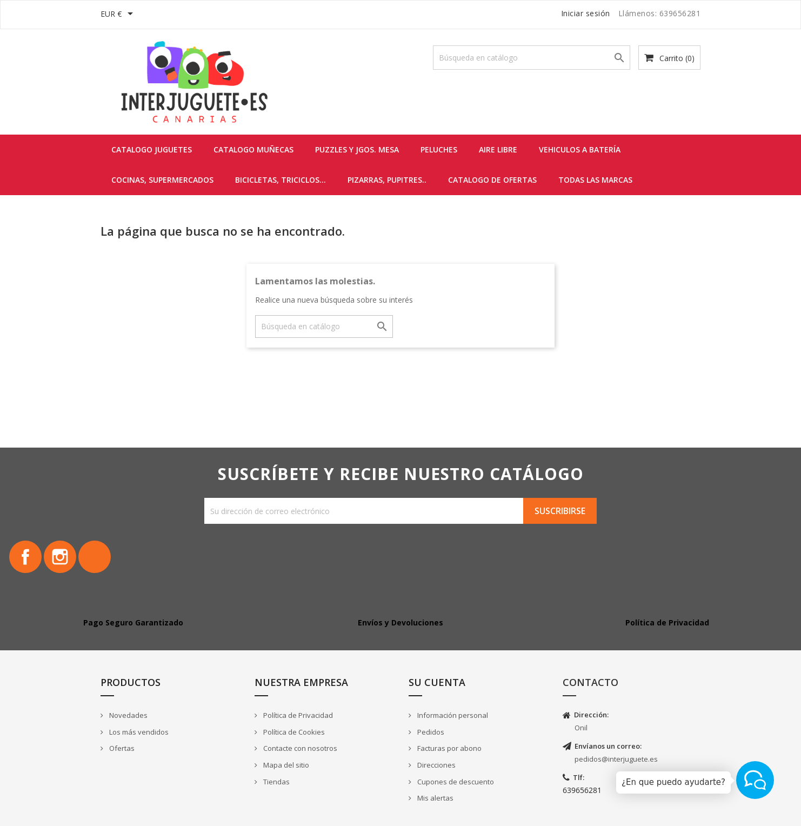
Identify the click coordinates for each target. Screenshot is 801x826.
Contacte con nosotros (299, 748)
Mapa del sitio (285, 765)
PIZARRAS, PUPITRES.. (387, 180)
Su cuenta (437, 682)
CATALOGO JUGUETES (151, 149)
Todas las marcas (595, 180)
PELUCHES (438, 149)
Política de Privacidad (297, 715)
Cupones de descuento (455, 782)
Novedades (128, 715)
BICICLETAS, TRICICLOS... (280, 180)
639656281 (582, 790)
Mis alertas (434, 798)
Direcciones (436, 765)
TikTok (94, 557)
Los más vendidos (138, 732)
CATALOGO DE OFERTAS (492, 180)
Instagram (60, 557)
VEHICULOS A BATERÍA (579, 149)
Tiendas (276, 782)
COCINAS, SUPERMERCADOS (162, 180)
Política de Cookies (293, 732)
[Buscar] (531, 57)
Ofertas (121, 748)
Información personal (452, 715)
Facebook (25, 557)
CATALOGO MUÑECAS (253, 149)
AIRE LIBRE (498, 149)
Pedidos (430, 732)
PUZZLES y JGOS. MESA (357, 149)
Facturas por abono (449, 748)
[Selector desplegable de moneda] (119, 14)
